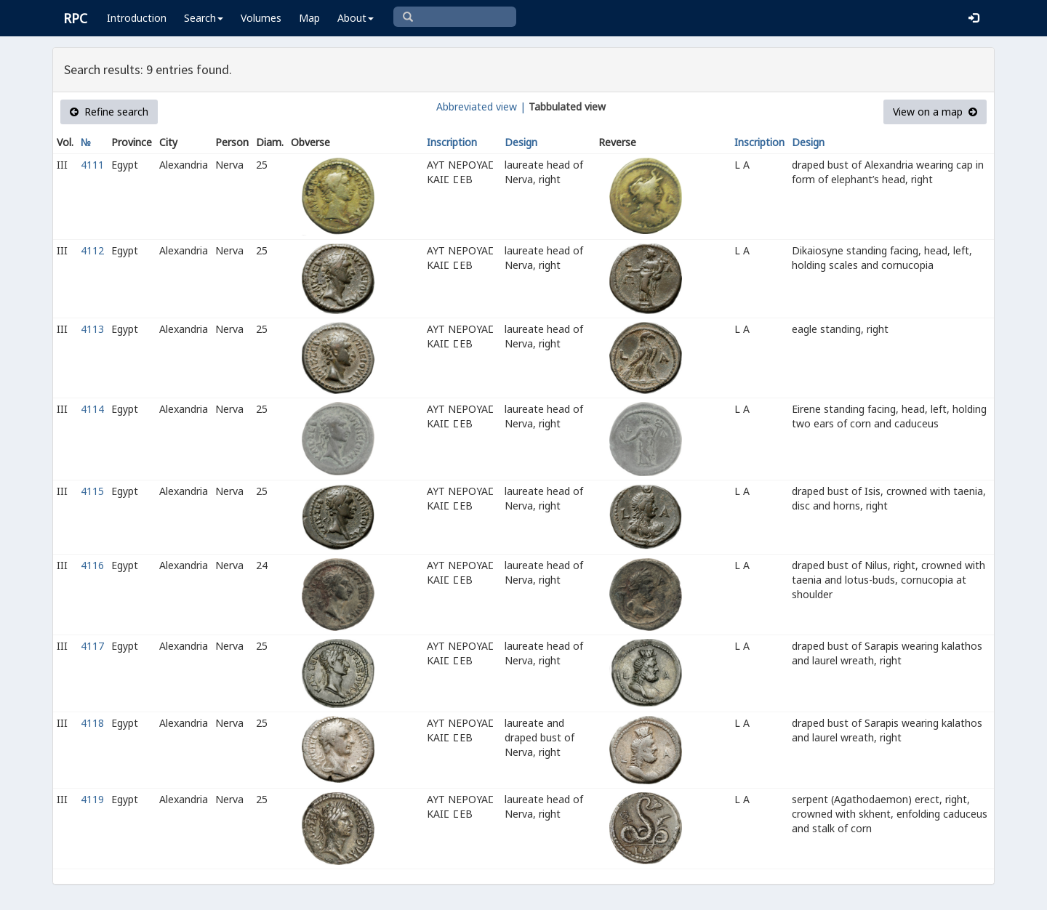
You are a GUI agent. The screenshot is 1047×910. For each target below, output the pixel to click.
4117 (92, 646)
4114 (92, 409)
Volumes (261, 18)
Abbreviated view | (481, 106)
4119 (92, 799)
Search (203, 18)
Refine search (109, 111)
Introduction (137, 18)
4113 (92, 329)
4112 (92, 250)
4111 (92, 165)
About (355, 18)
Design (521, 142)
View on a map (935, 111)
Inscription (452, 142)
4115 (92, 491)
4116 (92, 565)
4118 (92, 723)
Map (309, 18)
